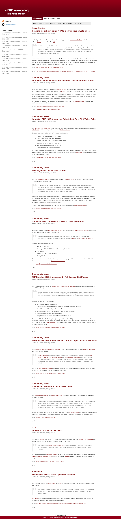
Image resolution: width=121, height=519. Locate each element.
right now (79, 152)
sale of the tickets (69, 179)
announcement (61, 327)
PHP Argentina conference (42, 179)
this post (42, 439)
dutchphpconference (47, 417)
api (48, 67)
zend (37, 503)
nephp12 (38, 264)
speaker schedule (37, 456)
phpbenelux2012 (40, 327)
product (56, 503)
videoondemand (48, 106)
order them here (50, 322)
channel (52, 67)
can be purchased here (45, 368)
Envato (39, 42)
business (47, 503)
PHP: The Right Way (76, 23)
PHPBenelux (44, 355)
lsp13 (43, 157)
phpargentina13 (40, 208)
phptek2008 (39, 461)
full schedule (35, 130)
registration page (74, 412)
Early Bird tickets (65, 130)
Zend (60, 483)
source (43, 503)
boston (55, 264)
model (52, 503)
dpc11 (40, 417)
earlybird (54, 157)
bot (40, 67)
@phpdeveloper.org (9, 24)
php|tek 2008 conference (86, 439)
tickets (63, 91)
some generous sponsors (85, 238)
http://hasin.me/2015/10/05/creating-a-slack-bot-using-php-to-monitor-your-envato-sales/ (65, 71)
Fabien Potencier (57, 357)
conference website (51, 454)
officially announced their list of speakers (63, 286)
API (54, 42)
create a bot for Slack (76, 40)
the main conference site (58, 261)
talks (73, 238)
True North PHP (61, 89)
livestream (55, 106)
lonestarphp (39, 157)
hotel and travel (47, 456)
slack (37, 67)
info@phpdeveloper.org (71, 517)
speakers (59, 208)
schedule (58, 157)
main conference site (80, 205)
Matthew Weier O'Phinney (72, 357)
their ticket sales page (78, 101)
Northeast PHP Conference (81, 230)
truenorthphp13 (40, 106)
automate (56, 67)
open (40, 503)
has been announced (89, 349)
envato (42, 67)
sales (46, 67)
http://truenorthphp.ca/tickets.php (47, 109)
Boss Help (67, 456)
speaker (47, 327)
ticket (60, 106)
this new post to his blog (55, 230)
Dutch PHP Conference (41, 395)
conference (47, 208)
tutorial (61, 67)
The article (35, 498)
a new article (51, 483)
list (50, 327)
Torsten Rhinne (47, 357)
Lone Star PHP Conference (42, 128)
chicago (63, 461)
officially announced (56, 395)
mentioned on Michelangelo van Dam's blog (47, 349)
